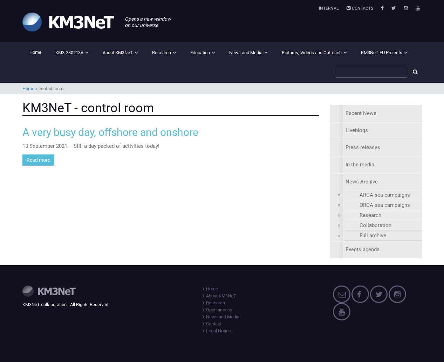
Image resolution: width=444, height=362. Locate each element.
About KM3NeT (118, 52)
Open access (216, 309)
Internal (329, 8)
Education (200, 52)
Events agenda (363, 249)
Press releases (363, 147)
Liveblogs (357, 130)
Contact (211, 323)
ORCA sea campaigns (385, 205)
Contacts (360, 8)
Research (161, 52)
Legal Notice (216, 330)
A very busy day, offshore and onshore (110, 132)
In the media (360, 164)
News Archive (362, 182)
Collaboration (375, 225)
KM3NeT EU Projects (381, 52)
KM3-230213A (69, 52)
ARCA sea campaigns (385, 195)
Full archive (373, 235)
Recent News (361, 113)
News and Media (245, 52)
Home (35, 52)
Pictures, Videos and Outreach (312, 52)
